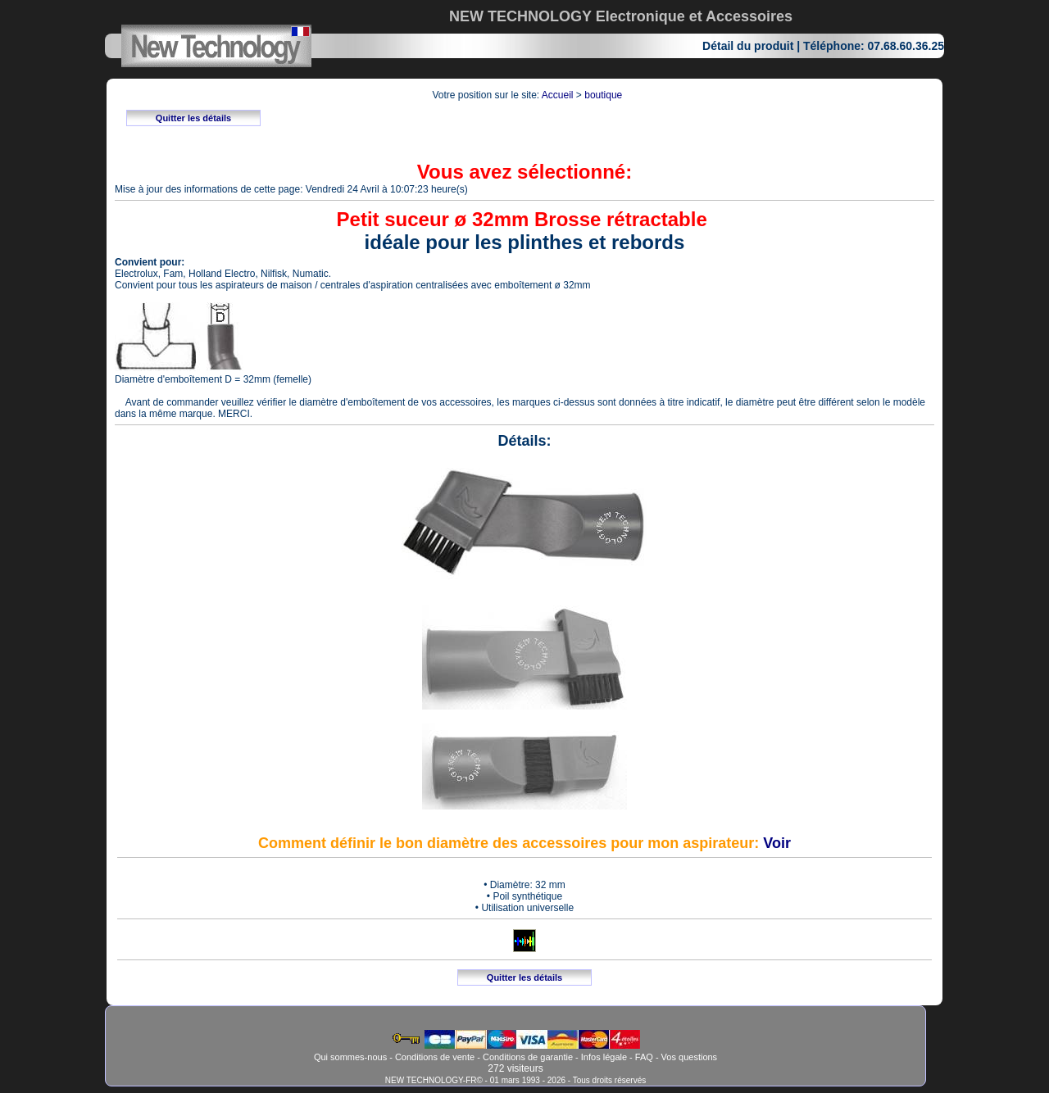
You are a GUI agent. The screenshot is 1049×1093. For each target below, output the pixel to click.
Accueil (558, 95)
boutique (603, 95)
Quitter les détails (193, 118)
